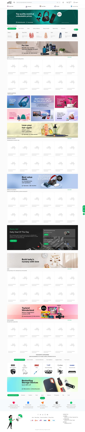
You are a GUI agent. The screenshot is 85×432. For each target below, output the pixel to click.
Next (77, 29)
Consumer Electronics (39, 359)
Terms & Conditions (44, 417)
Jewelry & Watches (36, 28)
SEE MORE (69, 57)
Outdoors (30, 395)
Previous (75, 29)
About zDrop (37, 417)
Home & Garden (30, 359)
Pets (63, 395)
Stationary (49, 395)
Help (33, 417)
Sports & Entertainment (19, 359)
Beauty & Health (46, 28)
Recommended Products (13, 395)
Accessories (63, 28)
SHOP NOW (13, 240)
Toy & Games (67, 359)
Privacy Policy (51, 417)
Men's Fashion (21, 28)
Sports (42, 395)
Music (37, 395)
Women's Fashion (12, 28)
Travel (69, 395)
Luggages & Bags (58, 359)
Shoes (28, 28)
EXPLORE (46, 234)
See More (42, 398)
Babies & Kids (55, 28)
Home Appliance (49, 359)
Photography (56, 395)
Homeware (23, 395)
